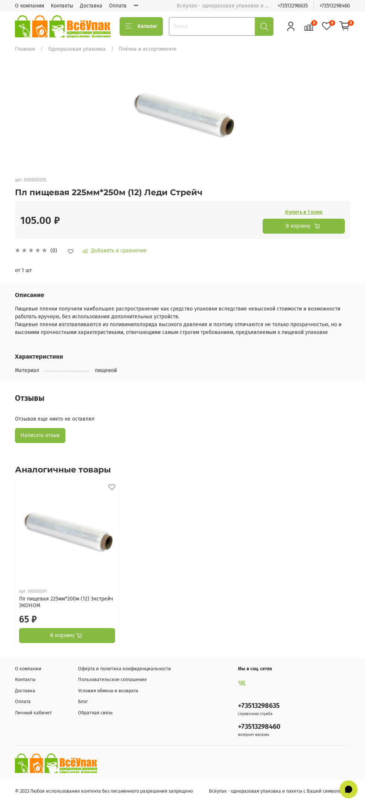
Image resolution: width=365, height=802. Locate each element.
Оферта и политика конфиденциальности (124, 668)
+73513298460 (334, 6)
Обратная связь (95, 712)
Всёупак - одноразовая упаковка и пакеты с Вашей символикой (279, 791)
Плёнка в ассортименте (148, 49)
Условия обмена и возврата (108, 690)
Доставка (91, 6)
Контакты (62, 6)
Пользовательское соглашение (112, 679)
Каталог (141, 26)
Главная (25, 49)
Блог (83, 701)
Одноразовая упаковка (77, 49)
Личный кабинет (33, 712)
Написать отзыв (40, 435)
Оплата (118, 6)
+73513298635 (293, 6)
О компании (29, 6)
